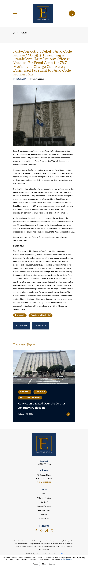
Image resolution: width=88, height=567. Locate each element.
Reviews (44, 514)
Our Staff (44, 502)
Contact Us (44, 518)
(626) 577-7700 (44, 464)
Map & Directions (44, 482)
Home (44, 493)
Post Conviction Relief (40, 315)
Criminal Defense (44, 506)
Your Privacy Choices (54, 554)
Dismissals (20, 315)
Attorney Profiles (44, 498)
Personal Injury (44, 510)
